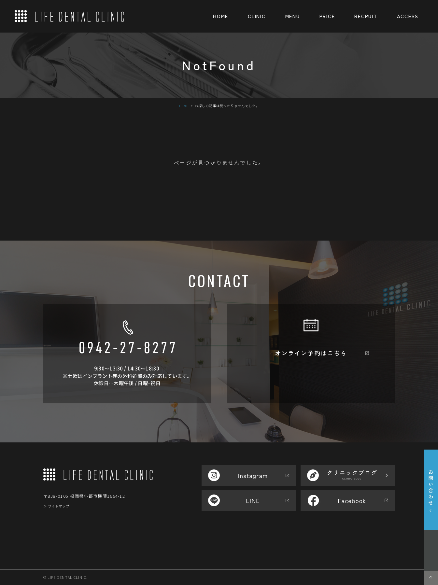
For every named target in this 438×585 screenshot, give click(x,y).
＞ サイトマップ (60, 506)
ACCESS (407, 16)
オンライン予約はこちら (311, 356)
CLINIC (256, 16)
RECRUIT (365, 16)
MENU (292, 16)
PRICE (327, 16)
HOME (220, 16)
